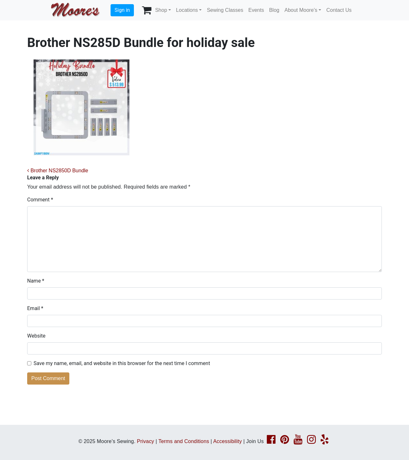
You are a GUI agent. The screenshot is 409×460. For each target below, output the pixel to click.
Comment (40, 200)
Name (35, 281)
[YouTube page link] (298, 441)
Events (256, 10)
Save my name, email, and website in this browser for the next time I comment (122, 363)
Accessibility (227, 441)
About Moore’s (300, 10)
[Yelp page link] (324, 441)
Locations (187, 10)
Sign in (122, 10)
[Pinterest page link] (284, 441)
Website (36, 336)
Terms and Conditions (183, 441)
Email (35, 308)
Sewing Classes (225, 10)
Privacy (145, 441)
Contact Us (338, 10)
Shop (161, 10)
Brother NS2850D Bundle (57, 170)
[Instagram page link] (311, 441)
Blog (274, 10)
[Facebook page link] (271, 441)
